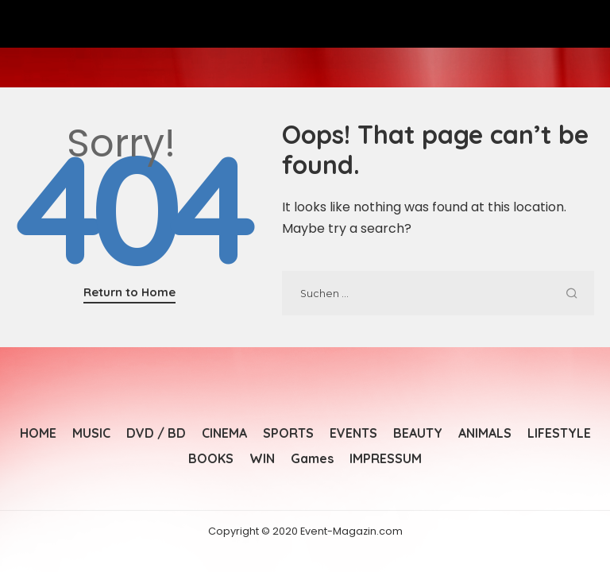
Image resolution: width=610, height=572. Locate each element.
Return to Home (129, 292)
